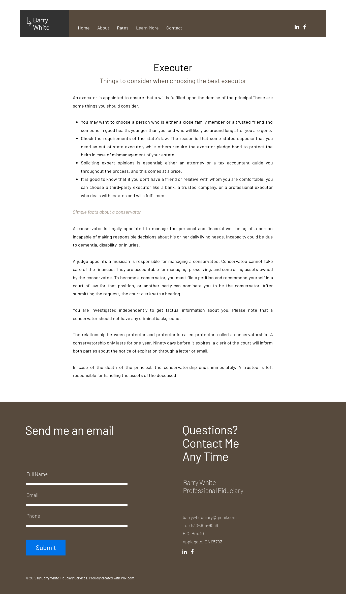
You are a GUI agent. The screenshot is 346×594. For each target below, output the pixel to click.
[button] (147, 27)
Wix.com (127, 578)
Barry (41, 20)
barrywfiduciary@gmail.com (210, 517)
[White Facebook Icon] (304, 27)
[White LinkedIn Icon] (297, 27)
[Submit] (46, 547)
